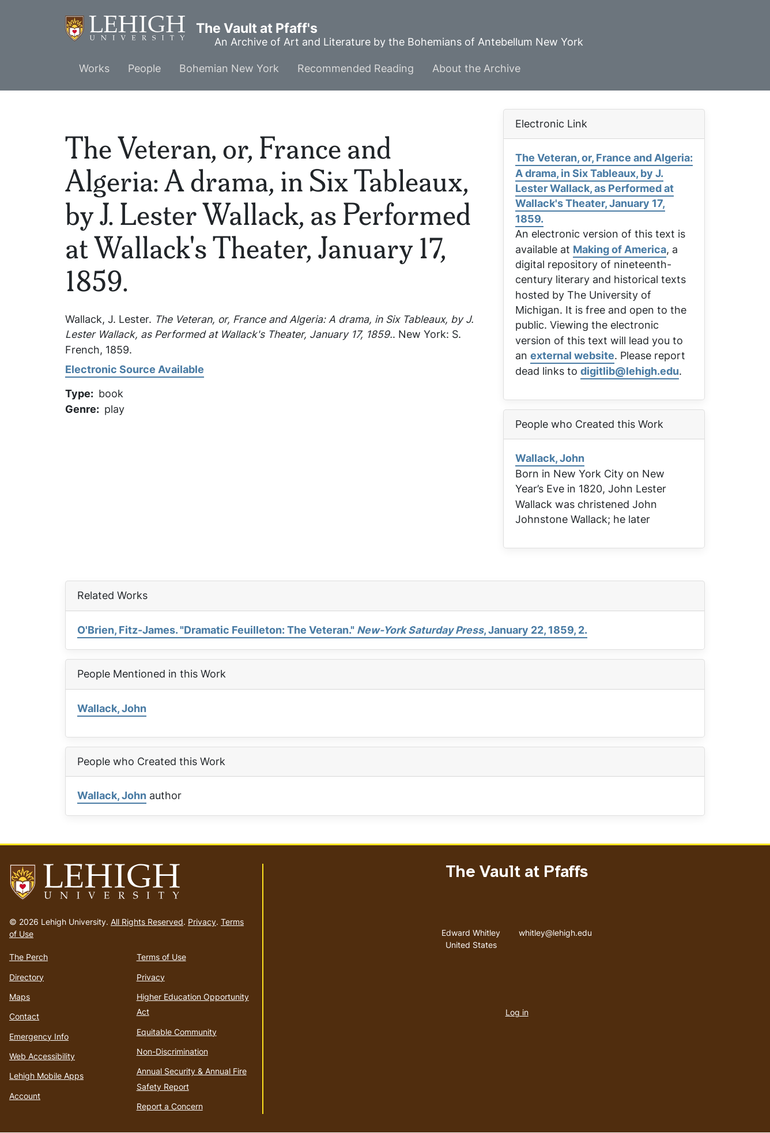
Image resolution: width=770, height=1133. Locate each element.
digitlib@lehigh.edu (629, 371)
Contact (24, 1016)
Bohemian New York (229, 68)
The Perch (28, 956)
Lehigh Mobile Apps (46, 1075)
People (144, 68)
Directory (26, 977)
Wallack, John (549, 458)
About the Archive (476, 68)
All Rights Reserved (147, 921)
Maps (19, 996)
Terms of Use (161, 956)
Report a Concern (170, 1106)
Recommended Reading (355, 68)
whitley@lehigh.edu (555, 930)
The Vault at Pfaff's (130, 29)
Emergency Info (39, 1036)
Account (24, 1095)
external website (572, 355)
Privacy (202, 921)
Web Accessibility (42, 1056)
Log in (517, 1012)
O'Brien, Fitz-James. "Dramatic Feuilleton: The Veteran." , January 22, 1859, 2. (332, 630)
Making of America (619, 249)
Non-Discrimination (172, 1051)
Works (94, 68)
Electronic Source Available (134, 369)
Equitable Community (177, 1031)
